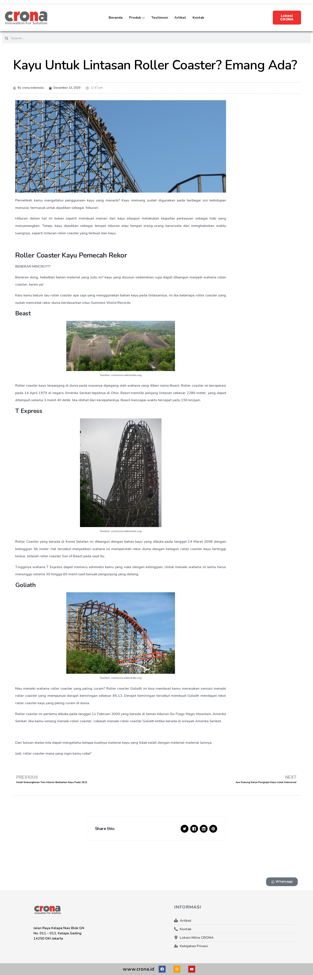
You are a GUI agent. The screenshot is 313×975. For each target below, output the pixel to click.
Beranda (116, 17)
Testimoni (159, 17)
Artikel (180, 17)
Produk (137, 20)
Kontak (198, 17)
